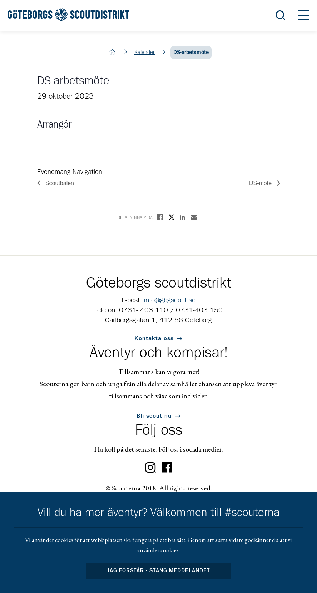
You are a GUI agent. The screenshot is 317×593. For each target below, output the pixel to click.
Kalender (144, 52)
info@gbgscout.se (169, 300)
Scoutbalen (59, 183)
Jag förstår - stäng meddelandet (158, 570)
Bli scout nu (154, 416)
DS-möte (261, 183)
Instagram (150, 467)
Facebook (166, 467)
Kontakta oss (154, 338)
